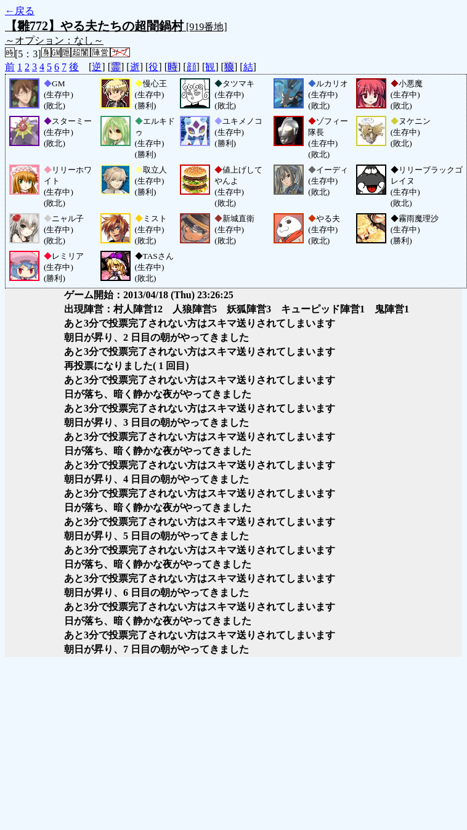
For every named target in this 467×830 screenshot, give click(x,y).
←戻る (20, 11)
